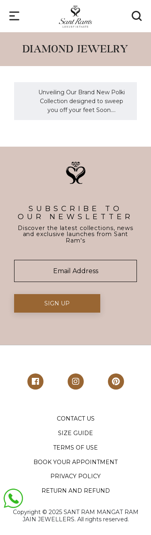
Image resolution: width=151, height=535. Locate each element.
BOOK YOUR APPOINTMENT (75, 462)
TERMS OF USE (75, 447)
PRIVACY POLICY (75, 476)
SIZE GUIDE (75, 433)
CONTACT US (76, 418)
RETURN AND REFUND (75, 490)
